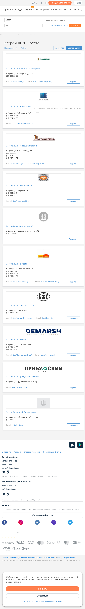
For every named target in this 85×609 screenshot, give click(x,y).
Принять (42, 588)
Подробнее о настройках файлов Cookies (42, 601)
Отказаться (42, 595)
